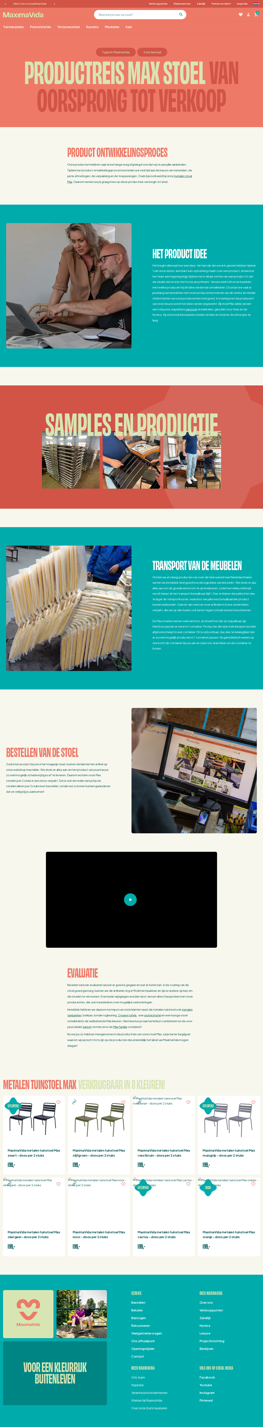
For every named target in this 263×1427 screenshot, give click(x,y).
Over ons (206, 1302)
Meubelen (112, 27)
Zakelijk (201, 3)
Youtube (206, 1385)
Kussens (92, 27)
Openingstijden (143, 1349)
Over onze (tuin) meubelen (149, 1408)
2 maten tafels (127, 1015)
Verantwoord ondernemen (149, 1393)
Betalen (137, 1310)
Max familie (120, 1027)
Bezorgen (138, 1318)
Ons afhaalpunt (143, 1341)
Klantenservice (182, 3)
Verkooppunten (158, 3)
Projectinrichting (212, 1341)
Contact (137, 1356)
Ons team (138, 1377)
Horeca (205, 1326)
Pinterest (206, 1400)
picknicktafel (152, 1015)
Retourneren (140, 1326)
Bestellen (138, 1302)
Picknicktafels (40, 27)
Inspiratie (242, 3)
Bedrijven (206, 1349)
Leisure (205, 1333)
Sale (129, 27)
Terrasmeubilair (68, 27)
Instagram (207, 1393)
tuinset (87, 1027)
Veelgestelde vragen (146, 1333)
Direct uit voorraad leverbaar (30, 3)
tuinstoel (191, 309)
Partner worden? (221, 3)
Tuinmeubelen (13, 27)
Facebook (207, 1377)
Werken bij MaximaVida (146, 1400)
